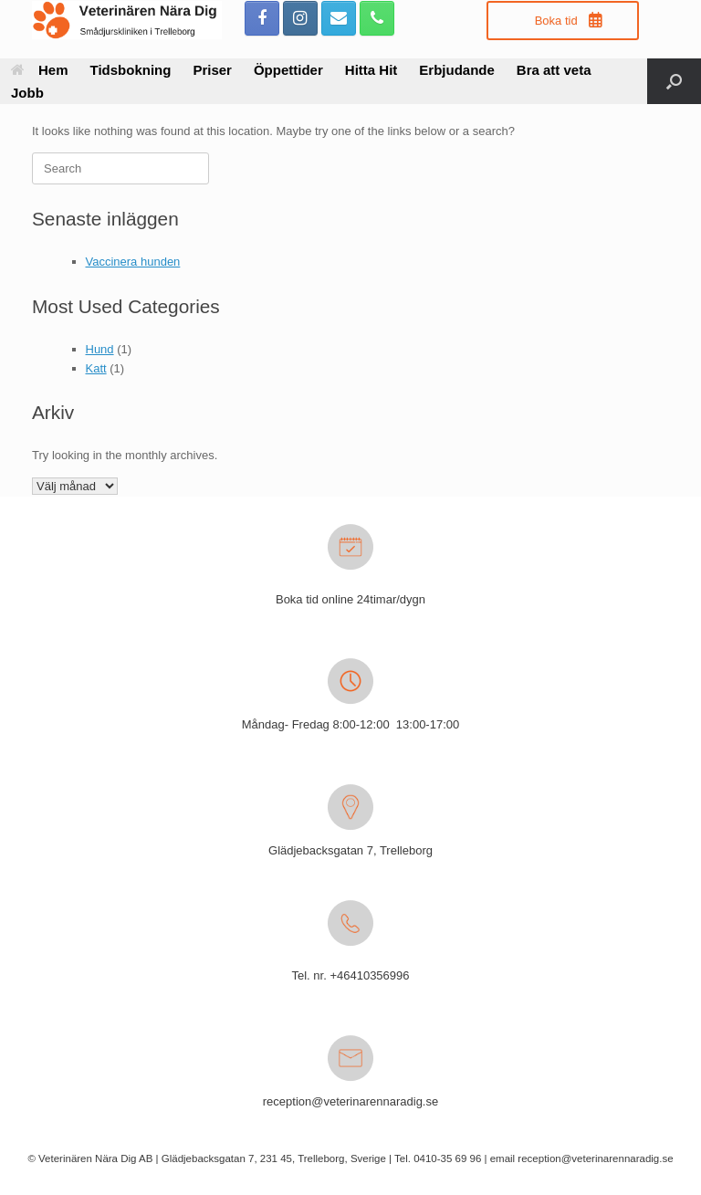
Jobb (27, 92)
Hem (39, 70)
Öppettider (288, 70)
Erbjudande (457, 70)
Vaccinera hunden (133, 261)
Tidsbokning (131, 70)
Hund (100, 349)
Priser (212, 70)
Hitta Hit (371, 70)
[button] (674, 81)
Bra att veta (554, 70)
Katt (96, 368)
